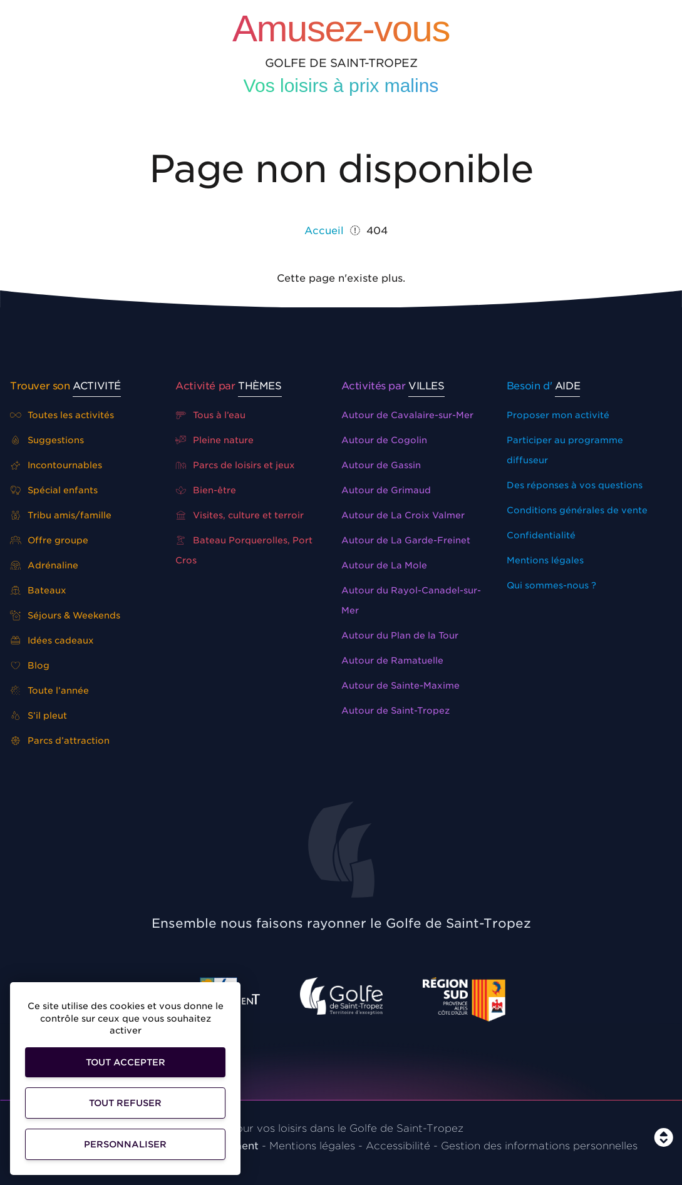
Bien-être (205, 490)
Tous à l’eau (210, 415)
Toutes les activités (62, 415)
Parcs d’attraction (60, 741)
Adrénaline (44, 565)
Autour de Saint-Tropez (395, 710)
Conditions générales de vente (577, 510)
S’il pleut (38, 715)
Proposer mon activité (558, 415)
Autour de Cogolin (384, 440)
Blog (29, 665)
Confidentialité (541, 535)
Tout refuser (125, 1103)
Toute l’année (49, 690)
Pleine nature (214, 440)
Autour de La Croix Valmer (403, 515)
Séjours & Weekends (65, 615)
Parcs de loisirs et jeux (235, 465)
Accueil (324, 231)
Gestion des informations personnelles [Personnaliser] (539, 1146)
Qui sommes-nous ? (551, 585)
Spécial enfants (54, 490)
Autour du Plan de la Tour (399, 635)
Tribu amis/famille (60, 515)
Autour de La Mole (384, 565)
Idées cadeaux (52, 640)
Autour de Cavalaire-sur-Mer (407, 415)
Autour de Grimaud (386, 490)
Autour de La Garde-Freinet (405, 540)
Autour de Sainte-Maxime (400, 685)
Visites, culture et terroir (239, 515)
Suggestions (47, 440)
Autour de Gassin (381, 465)
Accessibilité (398, 1146)
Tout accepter (125, 1062)
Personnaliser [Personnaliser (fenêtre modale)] (125, 1144)
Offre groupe (49, 540)
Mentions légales (545, 560)
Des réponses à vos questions (575, 485)
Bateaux (38, 590)
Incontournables (56, 465)
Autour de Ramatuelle (392, 660)
